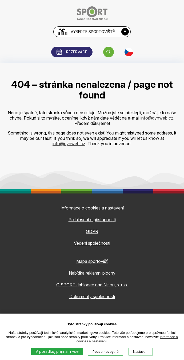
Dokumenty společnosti (92, 296)
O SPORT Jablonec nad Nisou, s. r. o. (92, 284)
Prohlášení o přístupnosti (92, 219)
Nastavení (141, 352)
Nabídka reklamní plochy (92, 273)
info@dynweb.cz (157, 118)
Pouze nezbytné (106, 352)
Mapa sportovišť (92, 261)
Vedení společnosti (92, 243)
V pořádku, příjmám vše (57, 351)
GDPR (92, 231)
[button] (108, 52)
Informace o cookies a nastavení (92, 208)
